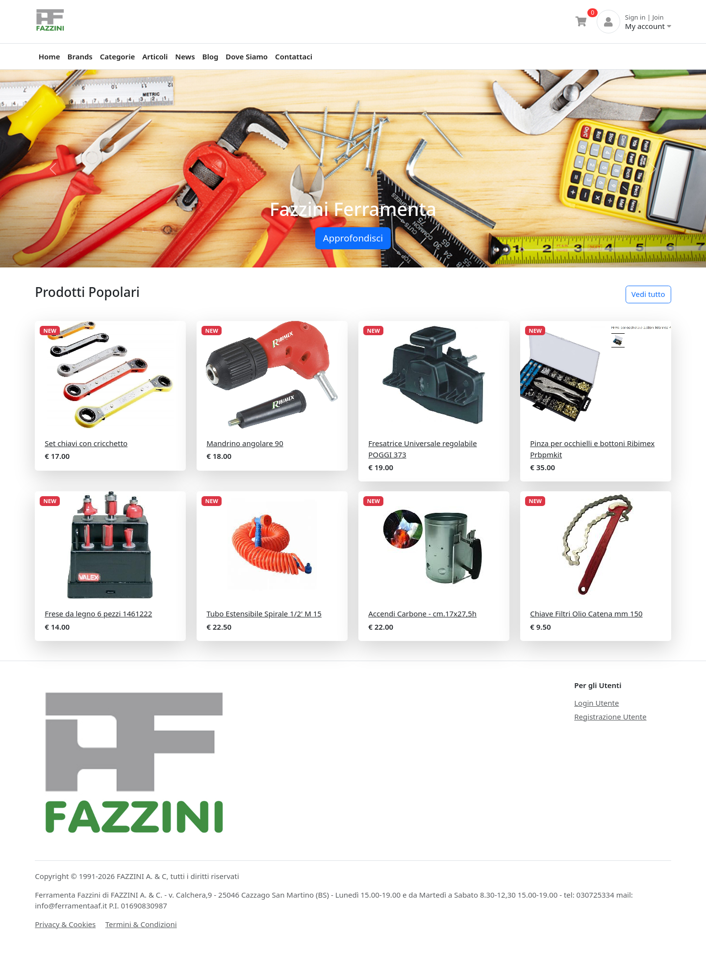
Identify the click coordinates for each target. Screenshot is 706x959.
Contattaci (293, 56)
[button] (53, 168)
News (185, 56)
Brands (80, 56)
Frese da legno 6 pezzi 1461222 (98, 613)
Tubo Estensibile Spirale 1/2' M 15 (264, 613)
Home (49, 56)
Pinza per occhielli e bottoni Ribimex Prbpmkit (592, 448)
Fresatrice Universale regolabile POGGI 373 (422, 448)
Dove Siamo (247, 56)
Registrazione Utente (610, 716)
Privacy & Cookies (65, 924)
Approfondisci (353, 238)
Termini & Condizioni (141, 924)
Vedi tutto (648, 294)
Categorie (117, 56)
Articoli (155, 56)
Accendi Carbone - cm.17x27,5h (422, 613)
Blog (210, 56)
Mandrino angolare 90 (244, 443)
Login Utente (596, 703)
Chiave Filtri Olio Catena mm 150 (586, 613)
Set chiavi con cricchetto (86, 443)
